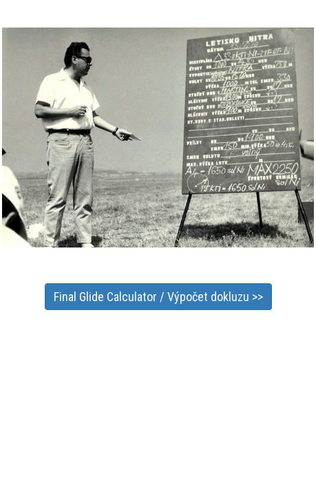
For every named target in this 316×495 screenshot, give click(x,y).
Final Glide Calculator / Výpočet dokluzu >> (158, 296)
